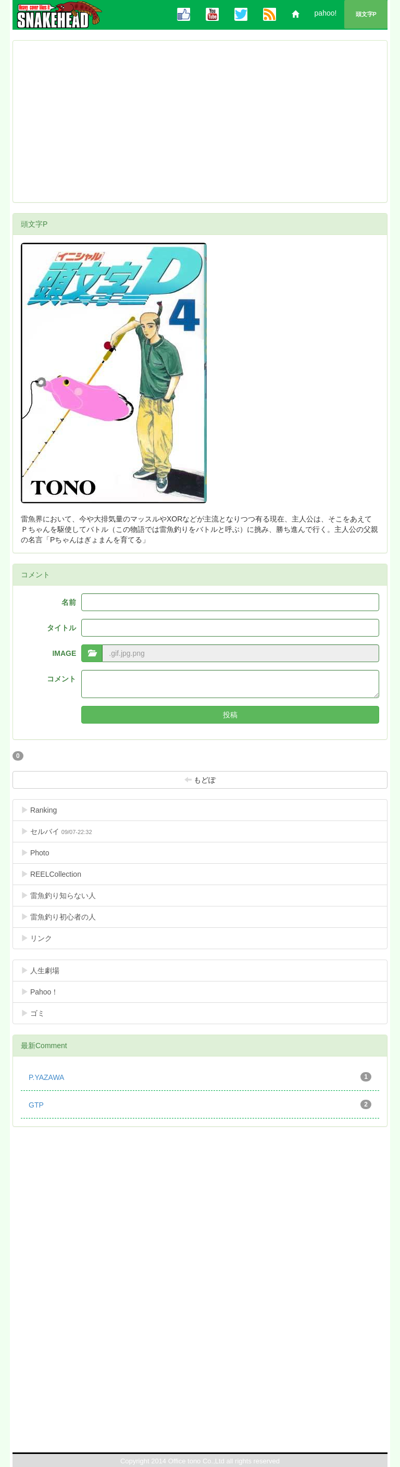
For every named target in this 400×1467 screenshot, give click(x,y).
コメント (61, 679)
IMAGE (64, 653)
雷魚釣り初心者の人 (66, 916)
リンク (44, 938)
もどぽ (200, 779)
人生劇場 (48, 970)
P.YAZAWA (200, 1076)
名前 (68, 602)
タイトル (61, 628)
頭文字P (366, 14)
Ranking (55, 809)
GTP (200, 1104)
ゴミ (41, 1013)
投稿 (230, 715)
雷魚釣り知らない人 (66, 895)
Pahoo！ (48, 991)
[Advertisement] (200, 121)
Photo (43, 852)
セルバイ (56, 831)
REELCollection (59, 873)
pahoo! (326, 13)
